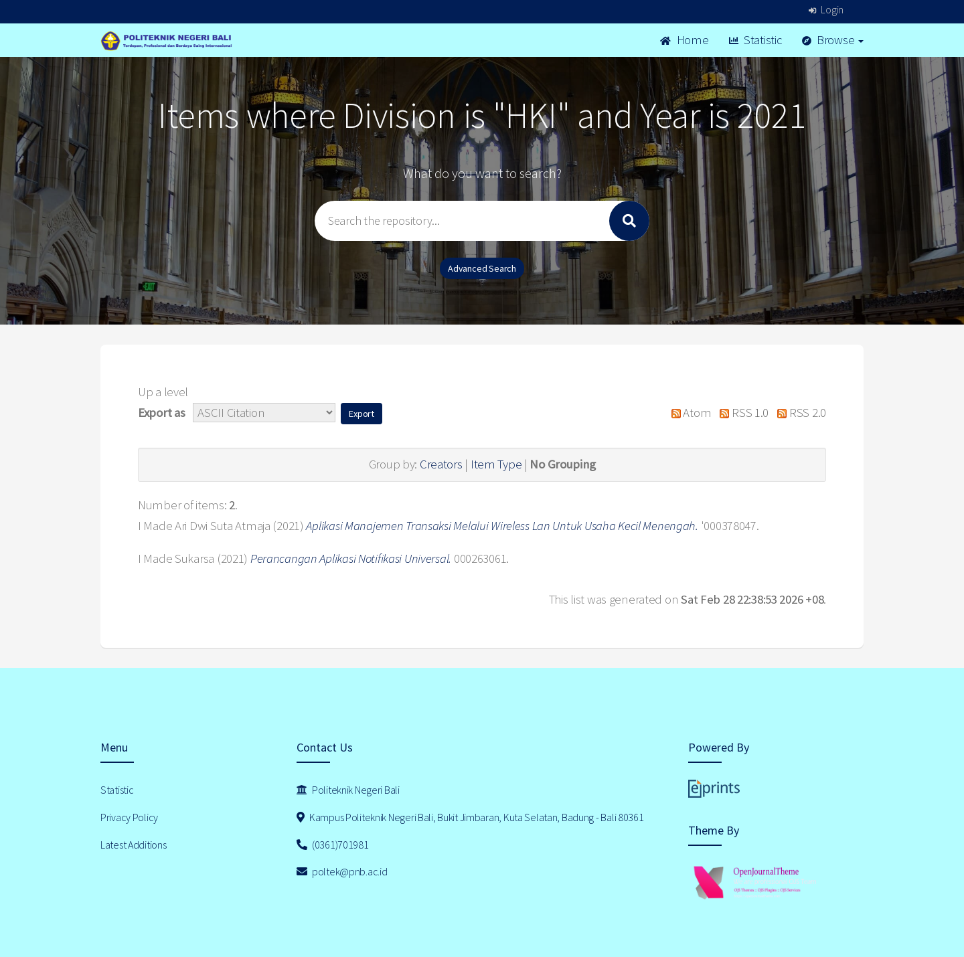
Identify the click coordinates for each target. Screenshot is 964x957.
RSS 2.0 (798, 412)
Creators (441, 464)
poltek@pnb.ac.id (342, 871)
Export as (161, 412)
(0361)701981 (333, 844)
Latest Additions (133, 844)
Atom (688, 412)
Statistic (755, 40)
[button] (361, 413)
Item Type (496, 464)
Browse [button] (833, 40)
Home (684, 40)
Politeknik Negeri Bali (348, 789)
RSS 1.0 (741, 412)
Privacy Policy (129, 817)
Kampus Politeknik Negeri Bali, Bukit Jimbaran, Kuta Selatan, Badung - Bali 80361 (470, 817)
